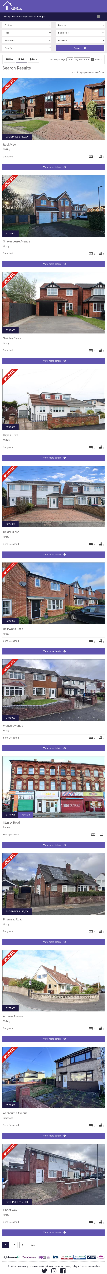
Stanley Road (11, 822)
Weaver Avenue (13, 725)
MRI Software (47, 1266)
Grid (21, 59)
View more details (53, 167)
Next (33, 1245)
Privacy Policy (71, 1266)
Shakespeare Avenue (16, 241)
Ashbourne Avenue (15, 1113)
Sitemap (59, 1266)
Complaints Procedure (90, 1266)
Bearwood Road (13, 629)
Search (80, 48)
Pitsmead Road (12, 919)
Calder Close (11, 532)
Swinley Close (12, 338)
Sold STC (99, 59)
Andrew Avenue (13, 1016)
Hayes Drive (10, 435)
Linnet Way (10, 1210)
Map (33, 59)
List (9, 59)
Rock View (9, 144)
